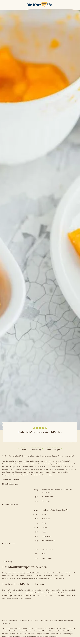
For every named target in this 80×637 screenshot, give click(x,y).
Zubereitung (36, 450)
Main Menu (2, 4)
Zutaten (23, 450)
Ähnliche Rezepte (53, 450)
